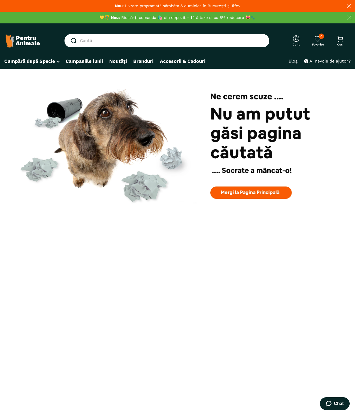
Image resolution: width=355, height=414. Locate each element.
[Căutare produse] (74, 40)
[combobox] (166, 40)
